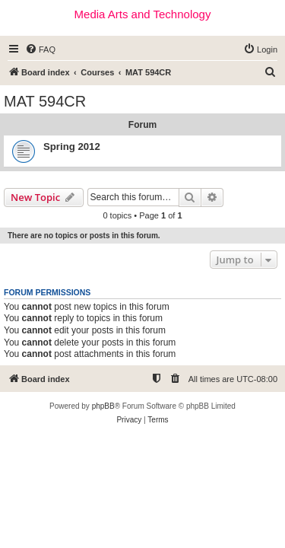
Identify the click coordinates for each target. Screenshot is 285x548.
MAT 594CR (45, 101)
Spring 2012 (71, 146)
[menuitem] (40, 49)
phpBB (103, 406)
